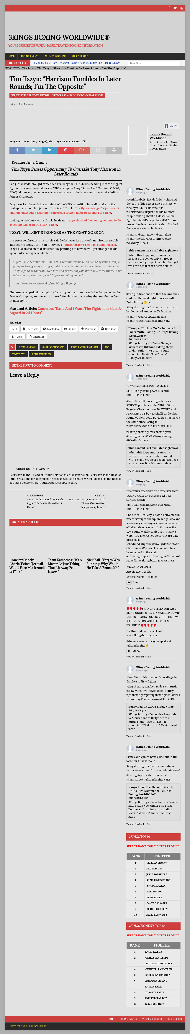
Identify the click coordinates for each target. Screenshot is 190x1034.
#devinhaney (170, 293)
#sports (142, 316)
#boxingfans (163, 431)
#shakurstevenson (138, 640)
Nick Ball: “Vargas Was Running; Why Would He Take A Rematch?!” (103, 563)
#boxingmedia (157, 316)
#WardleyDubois (137, 242)
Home (11, 55)
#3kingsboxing (162, 238)
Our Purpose (80, 55)
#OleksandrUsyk (137, 211)
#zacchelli (156, 413)
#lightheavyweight (153, 543)
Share (150, 273)
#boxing (131, 234)
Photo (133, 581)
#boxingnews (135, 320)
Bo (15, 104)
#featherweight (136, 518)
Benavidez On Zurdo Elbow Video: (151, 706)
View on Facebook (135, 273)
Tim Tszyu (18, 354)
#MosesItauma (165, 215)
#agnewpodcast (161, 640)
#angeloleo (168, 518)
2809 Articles (40, 468)
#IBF (177, 514)
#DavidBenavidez (137, 425)
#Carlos (146, 547)
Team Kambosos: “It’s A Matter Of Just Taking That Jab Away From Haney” (65, 565)
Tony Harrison (41, 354)
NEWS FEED (12, 68)
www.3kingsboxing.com (141, 634)
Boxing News (27, 347)
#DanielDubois (135, 199)
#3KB (148, 238)
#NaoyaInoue (146, 760)
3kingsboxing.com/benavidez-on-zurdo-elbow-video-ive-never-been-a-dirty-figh (152, 690)
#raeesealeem (165, 522)
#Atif (169, 543)
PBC (107, 347)
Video (133, 650)
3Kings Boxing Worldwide (153, 188)
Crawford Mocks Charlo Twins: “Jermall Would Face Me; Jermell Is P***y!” (27, 565)
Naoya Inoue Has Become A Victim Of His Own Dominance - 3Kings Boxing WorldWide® (151, 790)
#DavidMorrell (135, 400)
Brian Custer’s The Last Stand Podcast (90, 244)
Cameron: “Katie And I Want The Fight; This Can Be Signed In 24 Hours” (65, 310)
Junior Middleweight (84, 347)
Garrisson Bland (53, 347)
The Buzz (28, 68)
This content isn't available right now (153, 250)
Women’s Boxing (55, 55)
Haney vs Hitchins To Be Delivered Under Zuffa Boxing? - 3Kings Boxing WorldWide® (153, 332)
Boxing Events (29, 55)
